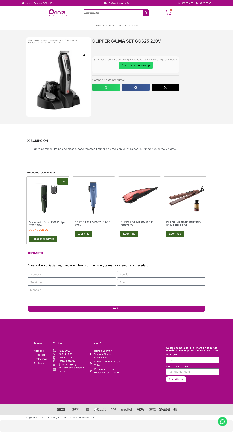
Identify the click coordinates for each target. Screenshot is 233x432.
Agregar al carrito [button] (43, 238)
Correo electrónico (178, 366)
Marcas (122, 25)
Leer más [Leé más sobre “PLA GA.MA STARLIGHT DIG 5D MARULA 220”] (175, 233)
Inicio (30, 40)
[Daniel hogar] (143, 364)
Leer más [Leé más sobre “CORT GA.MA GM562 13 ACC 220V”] (83, 233)
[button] (84, 55)
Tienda (36, 40)
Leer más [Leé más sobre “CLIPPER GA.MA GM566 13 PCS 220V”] (129, 233)
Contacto (133, 25)
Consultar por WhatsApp (136, 65)
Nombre (171, 354)
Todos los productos (104, 25)
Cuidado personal (48, 40)
